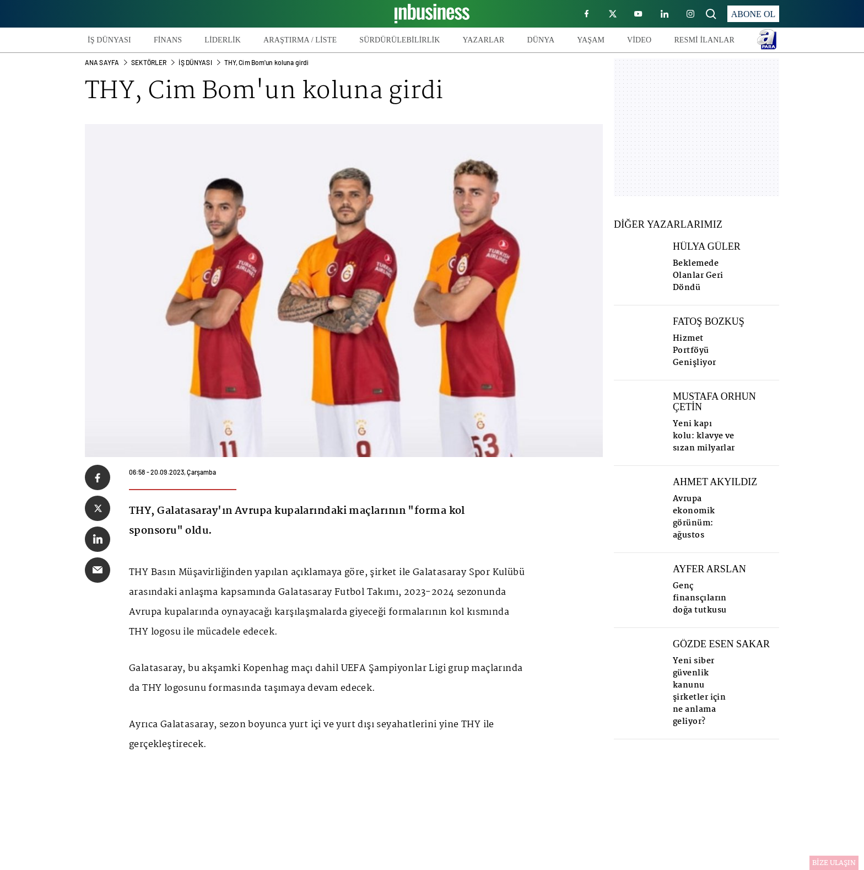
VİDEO (639, 40)
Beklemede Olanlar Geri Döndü (698, 275)
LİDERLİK (222, 40)
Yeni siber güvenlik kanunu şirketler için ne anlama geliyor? (699, 691)
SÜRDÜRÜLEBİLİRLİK (399, 40)
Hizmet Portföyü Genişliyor (694, 350)
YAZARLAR (484, 40)
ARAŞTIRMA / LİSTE (300, 40)
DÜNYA (540, 40)
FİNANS (168, 40)
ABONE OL (753, 14)
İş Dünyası (195, 62)
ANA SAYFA (102, 62)
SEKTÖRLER (148, 62)
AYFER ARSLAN (709, 569)
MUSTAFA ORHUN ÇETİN (714, 401)
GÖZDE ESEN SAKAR (721, 644)
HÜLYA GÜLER (707, 246)
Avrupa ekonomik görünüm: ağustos (694, 517)
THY (109, 91)
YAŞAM (590, 40)
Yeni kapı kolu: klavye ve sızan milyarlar (704, 436)
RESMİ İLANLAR (704, 40)
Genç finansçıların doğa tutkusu (700, 598)
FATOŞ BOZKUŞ (708, 321)
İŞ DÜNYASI (109, 40)
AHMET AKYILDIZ (715, 482)
